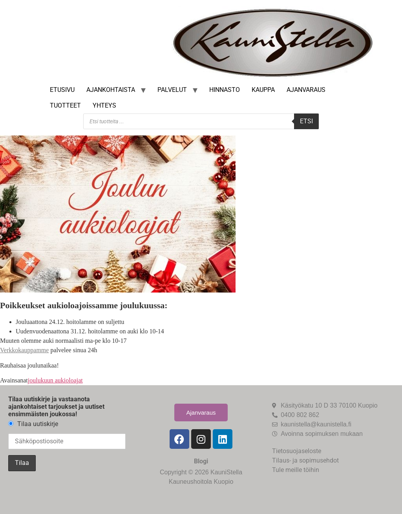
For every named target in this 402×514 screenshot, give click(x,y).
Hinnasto (224, 89)
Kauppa (263, 89)
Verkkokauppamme (24, 350)
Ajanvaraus (306, 89)
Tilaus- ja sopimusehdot (305, 460)
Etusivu (62, 89)
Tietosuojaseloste (296, 451)
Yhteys (104, 105)
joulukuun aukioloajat (55, 380)
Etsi (306, 121)
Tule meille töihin (295, 470)
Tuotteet (65, 105)
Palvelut (172, 89)
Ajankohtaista (110, 89)
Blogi (201, 461)
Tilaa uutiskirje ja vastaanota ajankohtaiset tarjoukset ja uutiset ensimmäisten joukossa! (56, 406)
